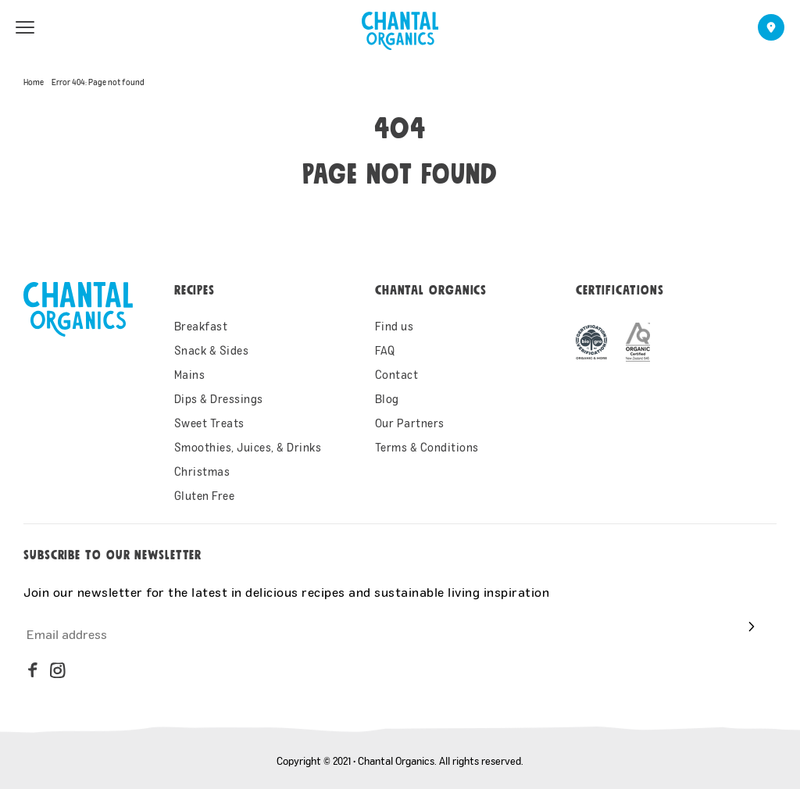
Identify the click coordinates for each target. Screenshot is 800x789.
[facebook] (32, 670)
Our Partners (410, 423)
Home (33, 82)
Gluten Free (204, 495)
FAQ (385, 350)
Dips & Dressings (218, 398)
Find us (394, 326)
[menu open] (25, 27)
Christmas (202, 471)
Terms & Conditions (427, 447)
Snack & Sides (211, 350)
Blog (387, 398)
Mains (189, 374)
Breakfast (201, 326)
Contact (397, 374)
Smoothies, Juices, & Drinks (248, 447)
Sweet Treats (209, 423)
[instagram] (57, 670)
